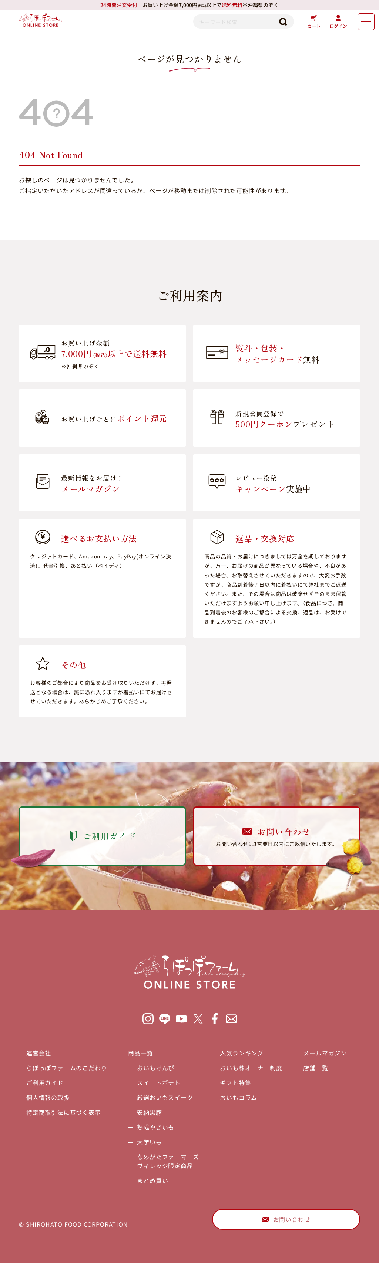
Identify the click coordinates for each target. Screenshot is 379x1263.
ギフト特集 (235, 1082)
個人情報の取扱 (48, 1097)
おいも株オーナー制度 (251, 1067)
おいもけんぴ (155, 1067)
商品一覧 (140, 1052)
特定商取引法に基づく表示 (63, 1112)
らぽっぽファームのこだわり (66, 1067)
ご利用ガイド (45, 1082)
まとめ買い (152, 1180)
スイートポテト (159, 1082)
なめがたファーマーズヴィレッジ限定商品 (168, 1161)
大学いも (149, 1141)
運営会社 (38, 1052)
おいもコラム (238, 1097)
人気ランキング (242, 1052)
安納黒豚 (149, 1112)
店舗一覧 (315, 1067)
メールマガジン (325, 1052)
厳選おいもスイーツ (165, 1097)
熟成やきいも (155, 1127)
